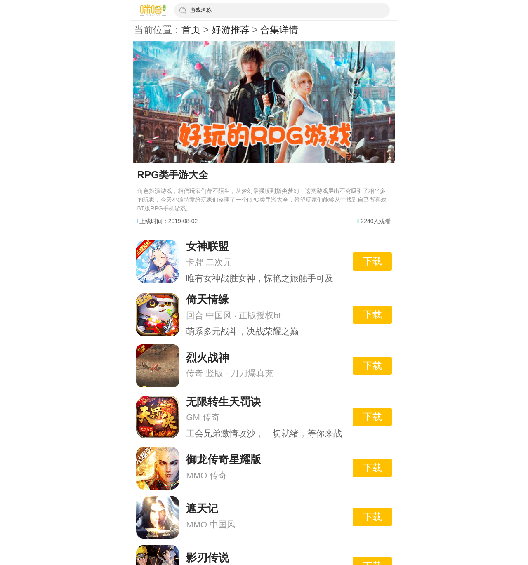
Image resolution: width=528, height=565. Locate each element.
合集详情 (279, 29)
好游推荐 (231, 29)
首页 (191, 29)
